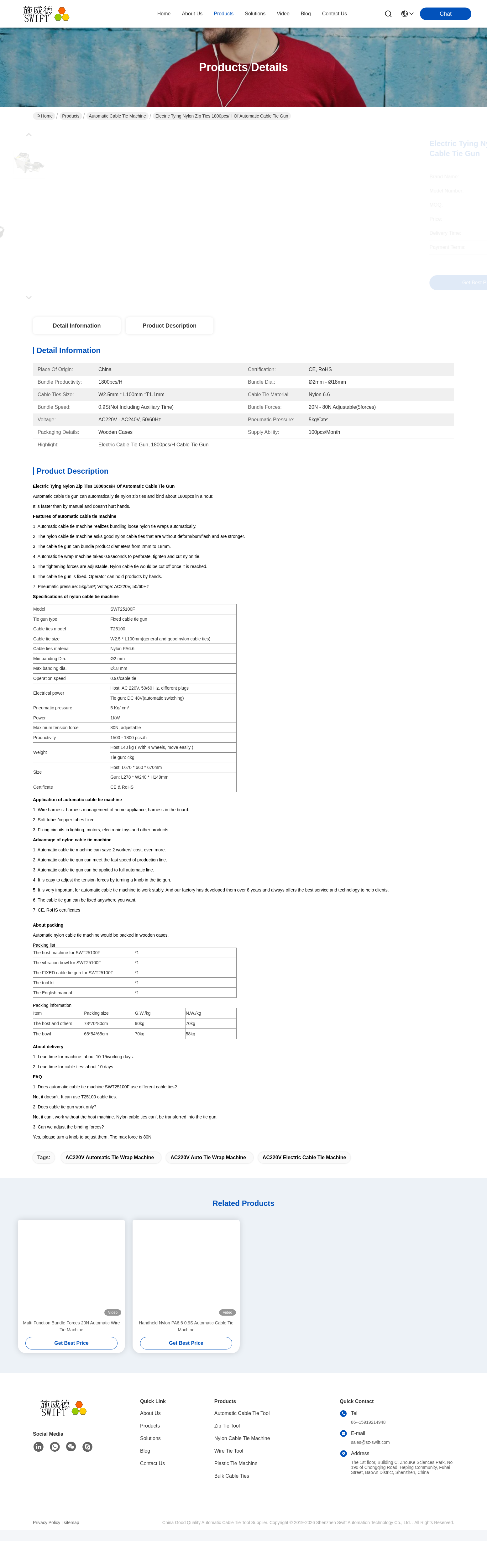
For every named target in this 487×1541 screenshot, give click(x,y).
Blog (145, 1462)
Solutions (150, 1449)
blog (306, 13)
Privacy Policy (46, 1533)
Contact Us (152, 1474)
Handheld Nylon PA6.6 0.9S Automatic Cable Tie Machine (186, 1337)
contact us (334, 13)
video (283, 13)
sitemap (71, 1533)
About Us (150, 1424)
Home (164, 13)
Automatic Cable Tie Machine (117, 115)
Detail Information (77, 326)
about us (192, 13)
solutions (255, 13)
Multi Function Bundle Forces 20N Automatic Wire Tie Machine (71, 1337)
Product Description (169, 326)
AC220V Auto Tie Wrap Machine (208, 1168)
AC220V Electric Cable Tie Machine (304, 1168)
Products (70, 115)
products (223, 13)
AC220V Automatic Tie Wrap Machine (109, 1168)
